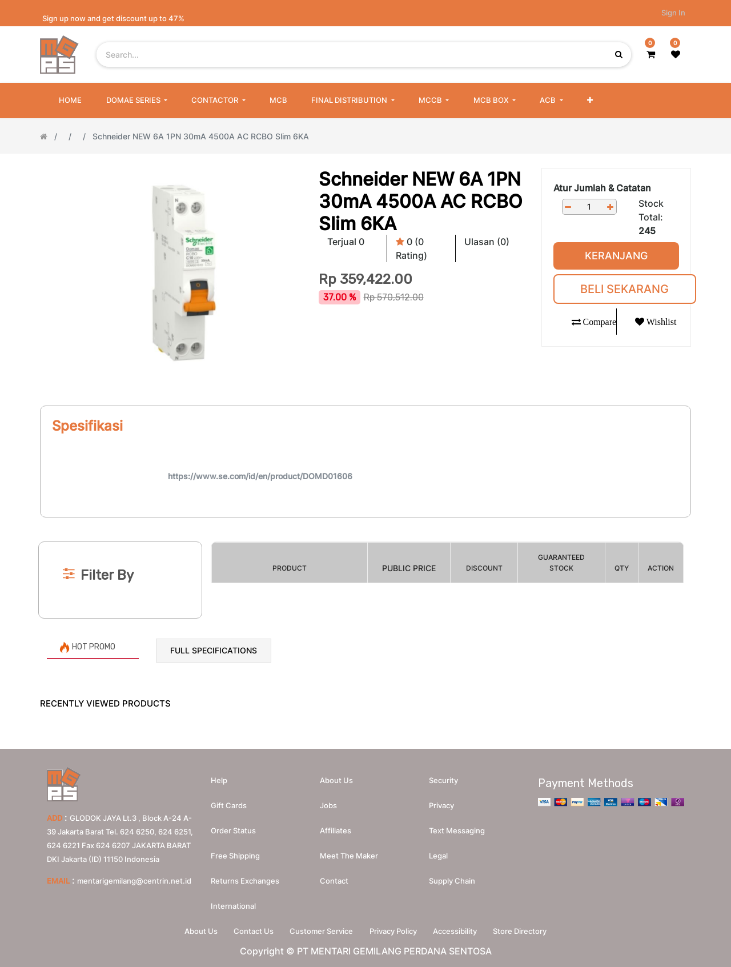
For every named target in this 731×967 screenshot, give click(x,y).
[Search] (365, 522)
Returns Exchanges (245, 879)
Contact (334, 879)
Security (443, 779)
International (233, 904)
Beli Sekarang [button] (624, 289)
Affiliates (335, 829)
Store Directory (524, 930)
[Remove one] (568, 207)
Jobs (328, 804)
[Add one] (610, 207)
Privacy (441, 804)
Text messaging (457, 829)
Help (219, 779)
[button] (590, 100)
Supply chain (452, 879)
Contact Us (251, 930)
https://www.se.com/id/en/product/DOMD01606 (260, 476)
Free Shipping (235, 854)
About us (336, 779)
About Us (197, 930)
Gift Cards (229, 804)
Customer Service (320, 930)
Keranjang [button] (616, 256)
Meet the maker (349, 854)
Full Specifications (213, 650)
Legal (438, 854)
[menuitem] (70, 100)
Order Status (233, 829)
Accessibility (457, 930)
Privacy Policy (393, 930)
